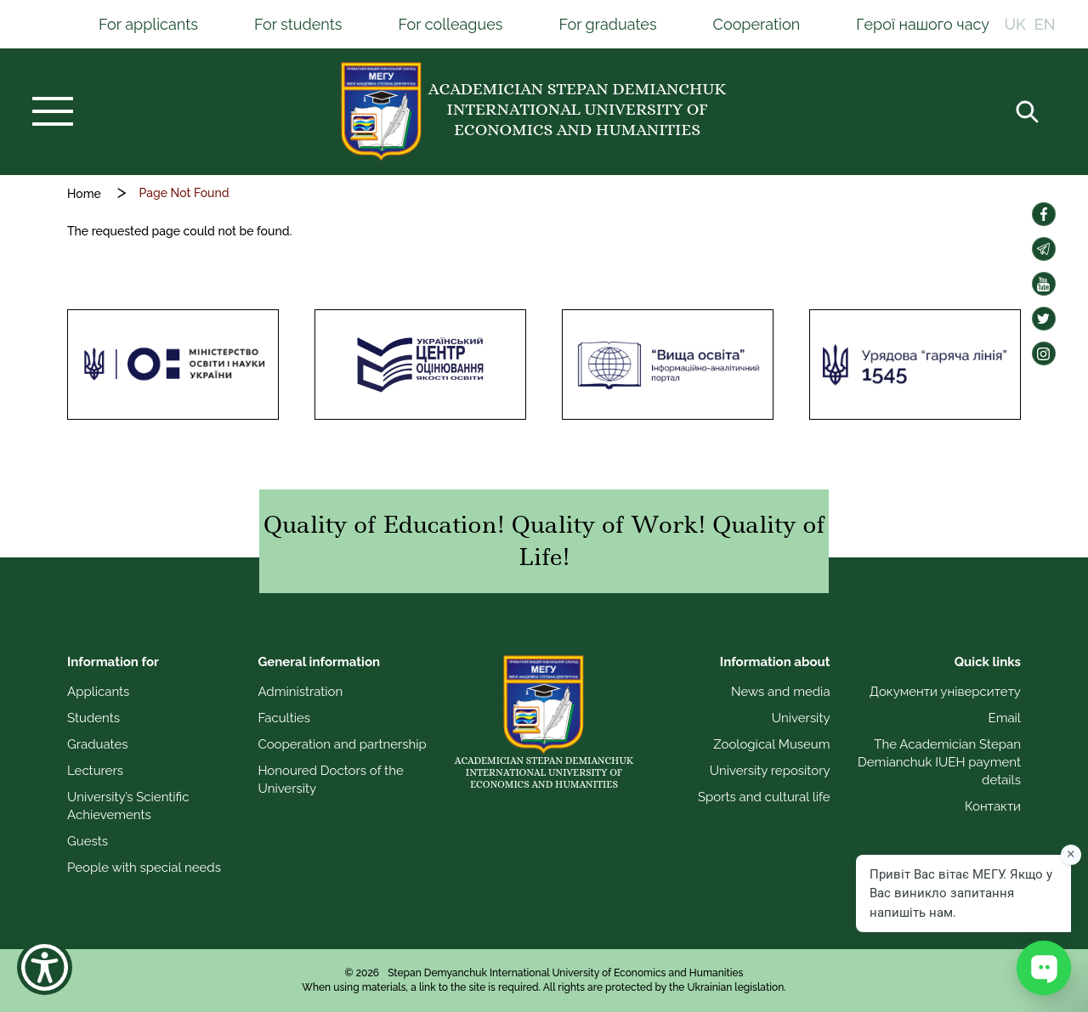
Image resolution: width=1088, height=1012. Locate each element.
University (801, 718)
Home (84, 194)
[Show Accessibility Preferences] (44, 967)
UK (1015, 24)
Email (1005, 718)
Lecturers (95, 770)
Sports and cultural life (764, 797)
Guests (87, 841)
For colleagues (450, 24)
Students (93, 718)
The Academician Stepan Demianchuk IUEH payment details (939, 762)
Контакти (993, 806)
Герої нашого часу (922, 24)
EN (1045, 24)
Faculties (284, 718)
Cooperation (757, 24)
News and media (780, 691)
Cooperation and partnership (342, 744)
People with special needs (144, 867)
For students (298, 24)
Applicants (98, 691)
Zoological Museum (771, 744)
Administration (300, 691)
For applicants (148, 24)
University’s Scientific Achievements (128, 806)
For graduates (607, 24)
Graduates (97, 744)
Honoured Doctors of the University (330, 779)
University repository (770, 770)
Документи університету (945, 691)
